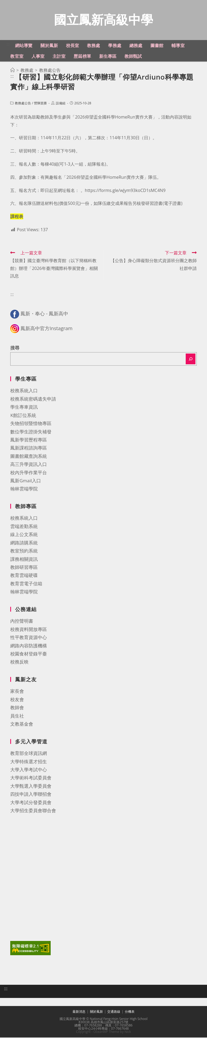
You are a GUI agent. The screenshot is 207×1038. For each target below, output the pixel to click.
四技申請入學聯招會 (30, 794)
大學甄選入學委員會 (30, 786)
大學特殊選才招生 (28, 762)
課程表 (16, 217)
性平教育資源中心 (28, 638)
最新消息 (79, 1012)
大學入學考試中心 (28, 770)
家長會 (17, 692)
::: (8, 44)
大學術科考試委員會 (30, 778)
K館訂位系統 (23, 416)
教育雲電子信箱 (26, 584)
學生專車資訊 (24, 407)
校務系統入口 (24, 391)
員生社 (17, 716)
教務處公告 (23, 103)
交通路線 (113, 1012)
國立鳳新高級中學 (103, 19)
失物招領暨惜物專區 (30, 424)
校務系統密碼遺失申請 (33, 399)
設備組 (60, 103)
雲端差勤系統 (24, 527)
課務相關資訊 (24, 560)
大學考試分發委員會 (30, 803)
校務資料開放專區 (28, 630)
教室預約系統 (24, 551)
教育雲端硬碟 (24, 576)
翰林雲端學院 (24, 489)
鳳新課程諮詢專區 (28, 448)
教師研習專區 (24, 568)
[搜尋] (190, 359)
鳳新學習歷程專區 (28, 440)
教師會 (17, 708)
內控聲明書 (21, 621)
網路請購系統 (24, 543)
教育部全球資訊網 (28, 754)
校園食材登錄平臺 (28, 654)
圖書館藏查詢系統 (28, 457)
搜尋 (14, 348)
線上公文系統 (24, 535)
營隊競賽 (40, 103)
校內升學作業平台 (28, 473)
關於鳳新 (96, 1012)
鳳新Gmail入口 (25, 481)
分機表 (129, 1012)
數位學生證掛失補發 (30, 432)
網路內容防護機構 (28, 646)
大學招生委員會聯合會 (33, 811)
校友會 (17, 700)
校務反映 (19, 662)
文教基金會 (21, 724)
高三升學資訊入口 (28, 465)
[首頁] (12, 71)
